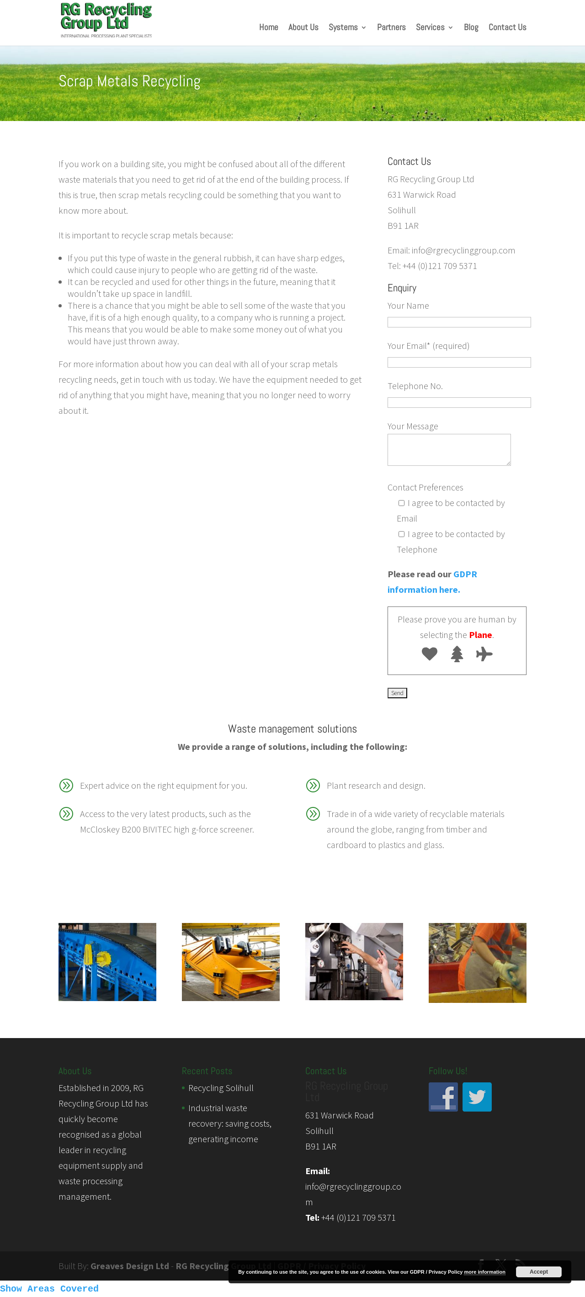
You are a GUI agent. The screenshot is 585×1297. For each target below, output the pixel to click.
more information (484, 1272)
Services (430, 28)
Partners (391, 28)
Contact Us (507, 28)
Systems (343, 28)
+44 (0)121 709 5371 (358, 1217)
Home (268, 28)
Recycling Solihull (221, 1087)
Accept (539, 1272)
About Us (303, 28)
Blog (471, 28)
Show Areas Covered (49, 1289)
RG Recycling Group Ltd (223, 1265)
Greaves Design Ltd (129, 1265)
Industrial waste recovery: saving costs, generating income (229, 1123)
